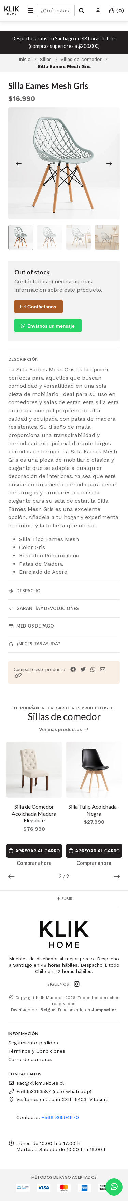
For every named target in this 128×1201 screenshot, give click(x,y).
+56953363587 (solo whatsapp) (49, 1091)
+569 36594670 (60, 1117)
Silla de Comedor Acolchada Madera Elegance (34, 813)
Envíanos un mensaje (47, 326)
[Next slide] (109, 163)
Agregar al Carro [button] (34, 850)
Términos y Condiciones (36, 1051)
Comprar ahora (34, 863)
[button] (18, 675)
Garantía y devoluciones (43, 608)
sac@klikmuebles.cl (36, 1083)
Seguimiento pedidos (33, 1042)
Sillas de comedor (81, 59)
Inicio (25, 59)
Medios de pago (31, 626)
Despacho (24, 591)
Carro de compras (30, 1059)
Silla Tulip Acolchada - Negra (94, 810)
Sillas (46, 59)
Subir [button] (64, 898)
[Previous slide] (19, 163)
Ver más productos (64, 729)
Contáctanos (38, 307)
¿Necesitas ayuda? (34, 644)
